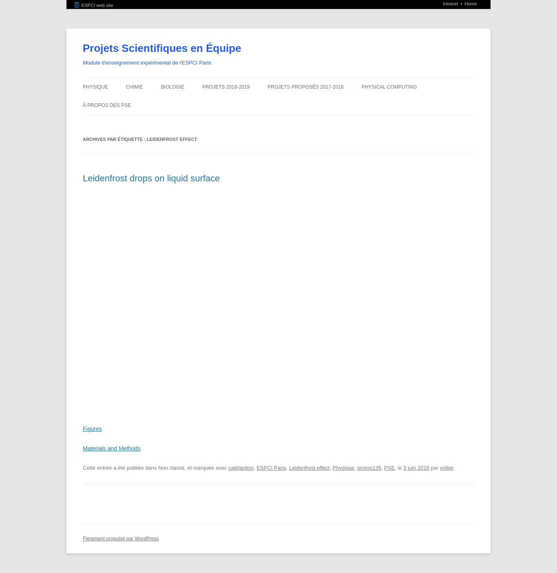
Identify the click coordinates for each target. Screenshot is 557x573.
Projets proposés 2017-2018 (305, 87)
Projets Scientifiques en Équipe (162, 48)
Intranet (451, 3)
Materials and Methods (112, 448)
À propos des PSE (107, 105)
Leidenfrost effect (309, 468)
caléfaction (241, 468)
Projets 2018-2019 (226, 87)
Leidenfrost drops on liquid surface (151, 178)
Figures (92, 429)
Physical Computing (389, 87)
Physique (95, 87)
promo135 (369, 468)
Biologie (172, 87)
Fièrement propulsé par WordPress (121, 539)
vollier (446, 468)
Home (471, 3)
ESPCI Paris (271, 468)
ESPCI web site (94, 5)
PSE (389, 468)
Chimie (134, 87)
